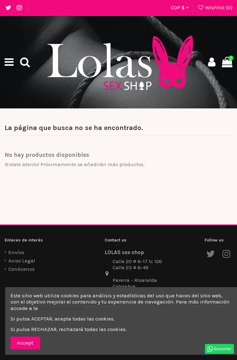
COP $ (180, 7)
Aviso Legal (21, 260)
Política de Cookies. (62, 308)
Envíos (16, 252)
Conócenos (21, 269)
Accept (25, 343)
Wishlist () (214, 7)
